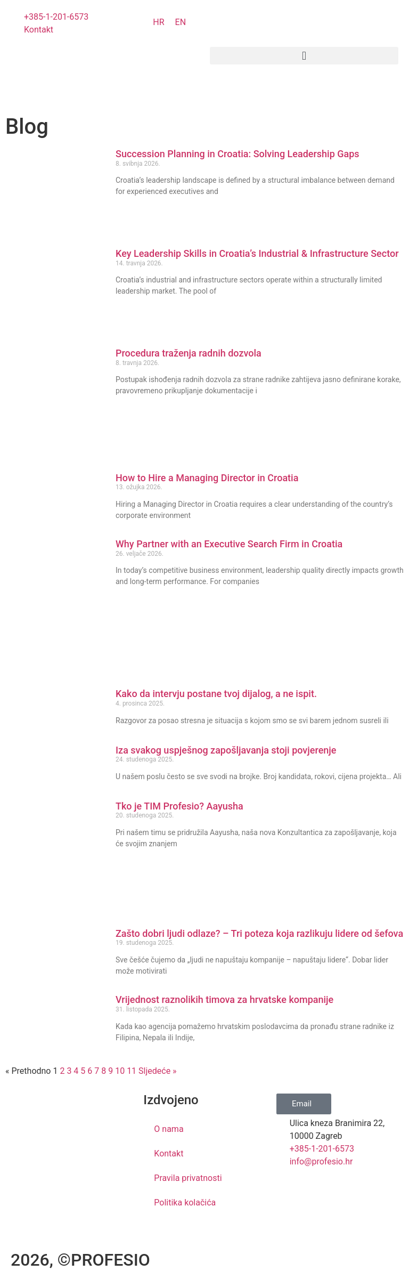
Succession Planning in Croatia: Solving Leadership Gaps (241, 153)
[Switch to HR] (158, 22)
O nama (168, 1129)
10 (120, 1071)
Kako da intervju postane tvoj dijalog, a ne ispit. (216, 693)
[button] (304, 55)
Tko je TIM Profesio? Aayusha (179, 806)
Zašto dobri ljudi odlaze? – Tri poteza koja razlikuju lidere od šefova (259, 933)
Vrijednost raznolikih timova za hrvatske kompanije (224, 999)
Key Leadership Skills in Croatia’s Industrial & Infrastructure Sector (257, 253)
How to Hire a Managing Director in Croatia (207, 477)
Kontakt (168, 1153)
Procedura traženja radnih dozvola (188, 353)
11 (131, 1071)
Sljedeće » (157, 1071)
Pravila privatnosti (188, 1178)
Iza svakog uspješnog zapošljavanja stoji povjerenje (226, 750)
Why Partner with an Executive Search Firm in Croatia (234, 543)
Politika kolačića (185, 1202)
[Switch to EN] (181, 22)
